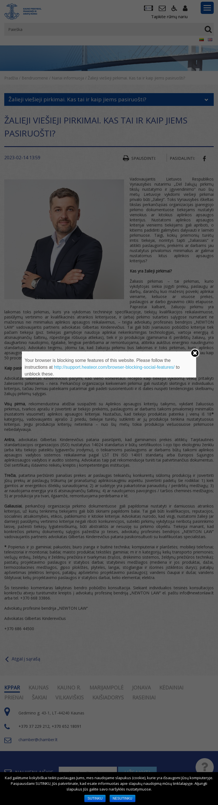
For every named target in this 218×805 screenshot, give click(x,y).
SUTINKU (94, 798)
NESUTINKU (122, 798)
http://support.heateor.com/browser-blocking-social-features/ (114, 367)
